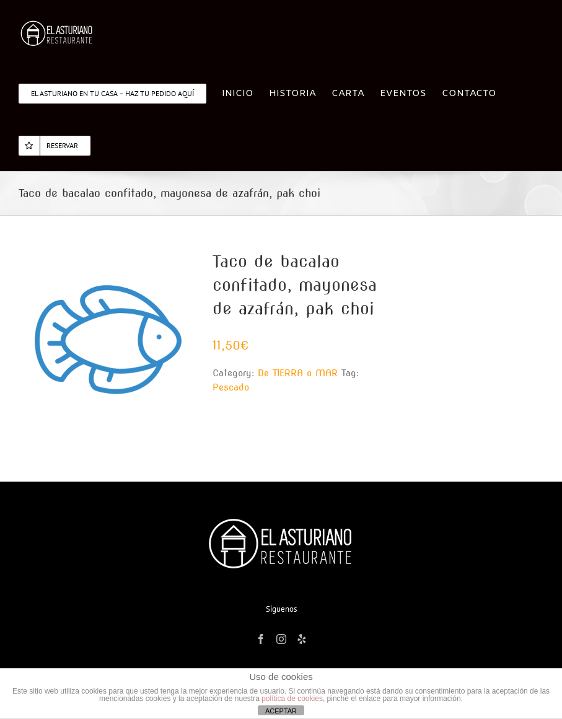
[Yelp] (302, 639)
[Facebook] (261, 639)
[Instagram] (281, 639)
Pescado (231, 387)
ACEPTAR (281, 711)
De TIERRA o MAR (298, 373)
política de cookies (292, 698)
